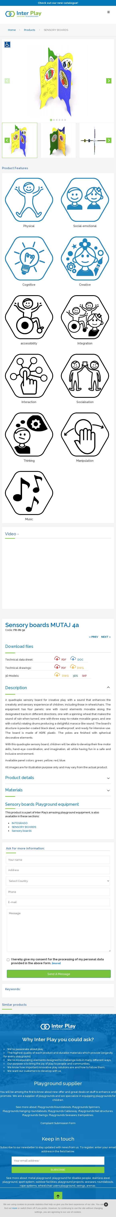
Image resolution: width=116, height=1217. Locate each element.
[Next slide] (108, 80)
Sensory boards (21, 830)
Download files (19, 646)
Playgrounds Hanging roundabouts (25, 1111)
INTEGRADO (20, 823)
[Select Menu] (108, 14)
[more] (56, 963)
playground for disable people (71, 1177)
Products (29, 29)
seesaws (90, 1181)
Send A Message (58, 974)
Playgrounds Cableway (62, 1111)
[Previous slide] (7, 80)
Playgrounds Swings (35, 1115)
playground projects (71, 1181)
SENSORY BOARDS (24, 826)
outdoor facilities (46, 1181)
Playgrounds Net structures (95, 1111)
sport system (26, 1181)
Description (16, 687)
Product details (19, 777)
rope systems (28, 1185)
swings (81, 1185)
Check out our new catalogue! (58, 2)
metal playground (39, 1177)
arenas (91, 1185)
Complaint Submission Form (58, 1123)
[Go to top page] (58, 1196)
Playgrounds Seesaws (63, 1115)
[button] (19, 140)
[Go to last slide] (7, 140)
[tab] (51, 120)
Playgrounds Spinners (86, 1107)
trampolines (85, 1115)
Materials (14, 790)
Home (12, 29)
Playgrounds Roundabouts (54, 1107)
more (14, 1208)
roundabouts (105, 1181)
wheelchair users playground (56, 1185)
